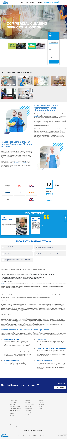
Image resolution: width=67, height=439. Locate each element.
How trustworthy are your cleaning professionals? (14, 253)
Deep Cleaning (27, 402)
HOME (21, 2)
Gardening (12, 415)
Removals (12, 421)
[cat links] (62, 383)
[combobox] (50, 53)
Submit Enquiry (54, 61)
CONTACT (40, 2)
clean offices (37, 116)
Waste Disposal (13, 417)
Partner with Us (42, 404)
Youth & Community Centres (15, 408)
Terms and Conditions (32, 430)
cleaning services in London (20, 162)
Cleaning (11, 413)
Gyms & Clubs (13, 404)
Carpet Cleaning (28, 412)
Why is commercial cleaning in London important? (48, 253)
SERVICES (32, 2)
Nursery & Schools (13, 400)
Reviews (40, 408)
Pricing (40, 406)
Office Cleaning (13, 402)
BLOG (27, 2)
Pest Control (12, 419)
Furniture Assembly (14, 426)
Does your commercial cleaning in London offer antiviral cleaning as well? (17, 260)
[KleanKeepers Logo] (5, 2)
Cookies (26, 430)
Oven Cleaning (27, 416)
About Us (41, 400)
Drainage (12, 423)
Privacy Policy (39, 430)
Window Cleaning (28, 410)
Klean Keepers (4, 283)
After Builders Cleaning (29, 404)
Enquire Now (65, 218)
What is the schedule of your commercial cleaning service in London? (16, 247)
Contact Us (41, 402)
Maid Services (27, 400)
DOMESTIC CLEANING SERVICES (51, 2)
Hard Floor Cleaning (28, 408)
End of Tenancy (28, 406)
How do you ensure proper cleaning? (45, 247)
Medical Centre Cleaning (15, 406)
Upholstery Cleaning (29, 414)
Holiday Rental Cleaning (29, 418)
